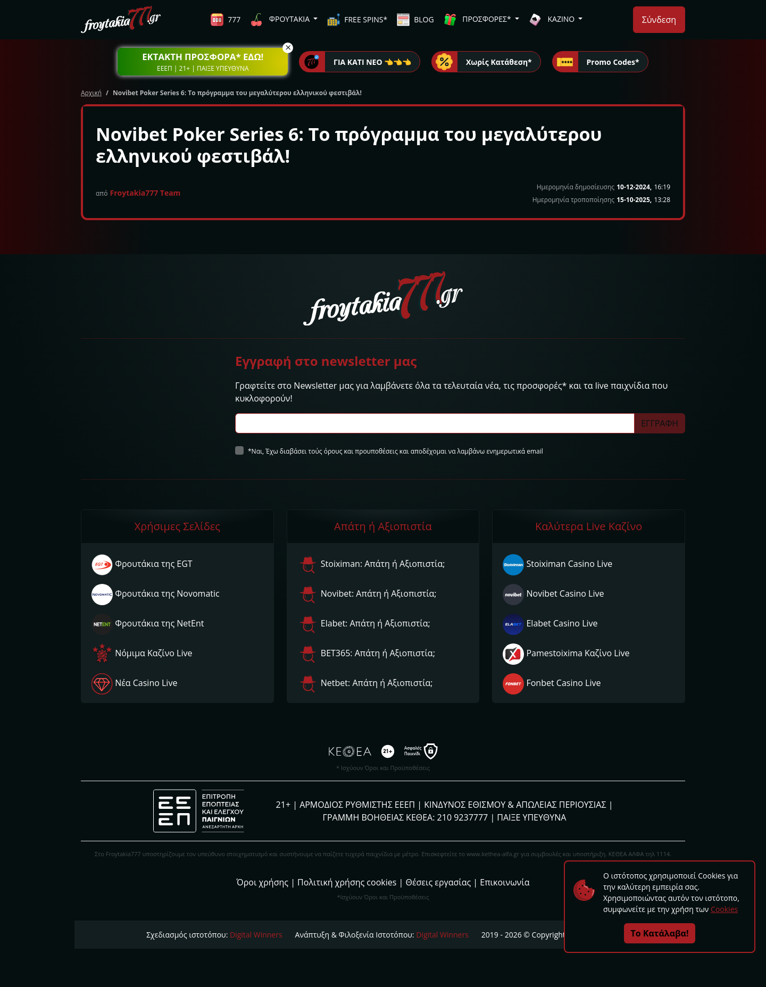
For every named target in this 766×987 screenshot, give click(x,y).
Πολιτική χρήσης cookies (346, 882)
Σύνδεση (659, 20)
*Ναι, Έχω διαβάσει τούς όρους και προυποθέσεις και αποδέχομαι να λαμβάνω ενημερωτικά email (395, 451)
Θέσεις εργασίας (438, 882)
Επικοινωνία (504, 882)
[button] (203, 62)
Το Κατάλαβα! (660, 933)
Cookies (724, 909)
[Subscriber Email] (435, 423)
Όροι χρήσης (262, 882)
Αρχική (91, 92)
